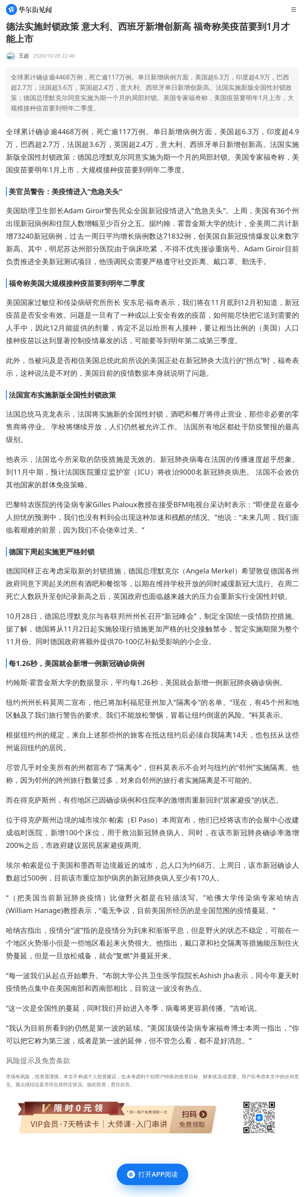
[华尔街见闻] (29, 9)
